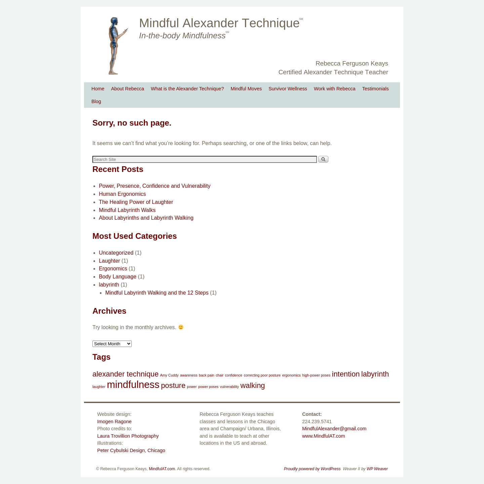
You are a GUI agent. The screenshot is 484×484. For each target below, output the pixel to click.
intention (346, 374)
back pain (206, 375)
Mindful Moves (246, 88)
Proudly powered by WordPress (312, 469)
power (192, 387)
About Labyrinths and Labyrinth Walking (146, 218)
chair (220, 375)
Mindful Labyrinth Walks (127, 210)
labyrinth (109, 285)
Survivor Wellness (288, 88)
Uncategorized (116, 253)
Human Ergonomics (122, 194)
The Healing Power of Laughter (136, 202)
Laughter (109, 261)
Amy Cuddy (169, 375)
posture (173, 385)
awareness (189, 375)
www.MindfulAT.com (323, 436)
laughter (99, 387)
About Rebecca (127, 88)
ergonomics (291, 375)
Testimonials (375, 88)
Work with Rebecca (335, 88)
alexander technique (125, 374)
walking (252, 385)
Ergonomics (113, 268)
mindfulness (133, 384)
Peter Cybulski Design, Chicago (131, 450)
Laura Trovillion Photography (128, 436)
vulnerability (229, 387)
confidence (233, 375)
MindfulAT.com (162, 469)
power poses (208, 387)
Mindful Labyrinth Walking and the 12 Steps (156, 293)
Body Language (117, 276)
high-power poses (316, 375)
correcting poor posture (262, 375)
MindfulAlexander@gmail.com (334, 428)
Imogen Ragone (114, 421)
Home (97, 88)
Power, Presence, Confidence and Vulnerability (154, 186)
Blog (96, 101)
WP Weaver (377, 469)
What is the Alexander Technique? (187, 88)
